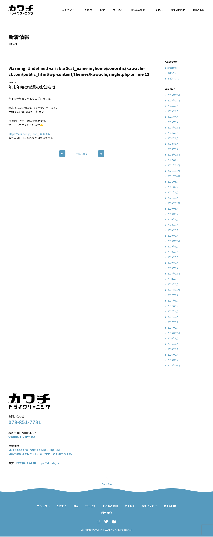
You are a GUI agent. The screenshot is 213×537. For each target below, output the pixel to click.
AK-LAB (198, 9)
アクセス (158, 9)
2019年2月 (173, 268)
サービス (118, 9)
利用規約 (106, 513)
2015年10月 (174, 365)
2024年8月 (173, 133)
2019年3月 (173, 262)
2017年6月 (173, 300)
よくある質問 (137, 9)
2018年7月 (173, 279)
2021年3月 (173, 197)
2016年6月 (173, 349)
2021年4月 (173, 192)
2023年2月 (173, 149)
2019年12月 (174, 241)
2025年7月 (173, 105)
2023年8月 (173, 143)
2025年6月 (173, 111)
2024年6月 (173, 138)
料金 (102, 9)
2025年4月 (173, 116)
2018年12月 (174, 273)
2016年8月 (173, 343)
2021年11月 (174, 170)
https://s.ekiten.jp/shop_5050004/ (29, 134)
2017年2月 (173, 322)
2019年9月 (173, 246)
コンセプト (68, 9)
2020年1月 (173, 235)
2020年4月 (173, 219)
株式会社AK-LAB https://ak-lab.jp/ (37, 463)
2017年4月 (173, 311)
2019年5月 (173, 257)
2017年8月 (173, 295)
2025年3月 (173, 122)
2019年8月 (173, 252)
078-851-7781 (25, 422)
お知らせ (172, 73)
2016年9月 (173, 338)
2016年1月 (173, 360)
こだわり (87, 9)
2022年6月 (173, 160)
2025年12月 (174, 95)
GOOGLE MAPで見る (22, 437)
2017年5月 (173, 306)
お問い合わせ (177, 9)
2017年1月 (173, 327)
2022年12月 (174, 154)
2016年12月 (174, 333)
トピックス (173, 78)
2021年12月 (174, 165)
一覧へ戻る (81, 153)
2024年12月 (174, 127)
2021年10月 (174, 176)
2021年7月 (173, 187)
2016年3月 (173, 354)
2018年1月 (173, 284)
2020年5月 (173, 214)
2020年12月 (174, 203)
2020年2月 (173, 230)
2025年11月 (174, 100)
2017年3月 (173, 316)
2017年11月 (174, 289)
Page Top (106, 484)
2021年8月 (173, 181)
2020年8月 (173, 208)
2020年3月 (173, 224)
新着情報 (172, 67)
